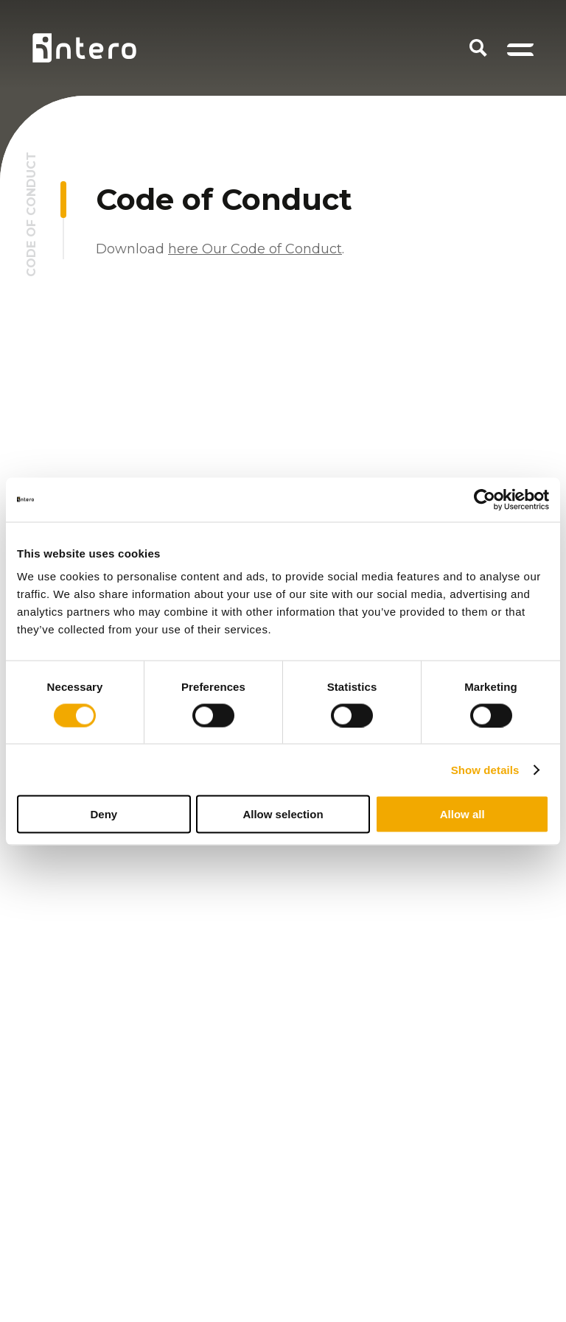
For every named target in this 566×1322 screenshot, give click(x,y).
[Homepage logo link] (84, 48)
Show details (485, 769)
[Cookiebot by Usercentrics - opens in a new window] (484, 499)
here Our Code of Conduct (255, 249)
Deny (103, 814)
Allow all (462, 814)
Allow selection (282, 814)
